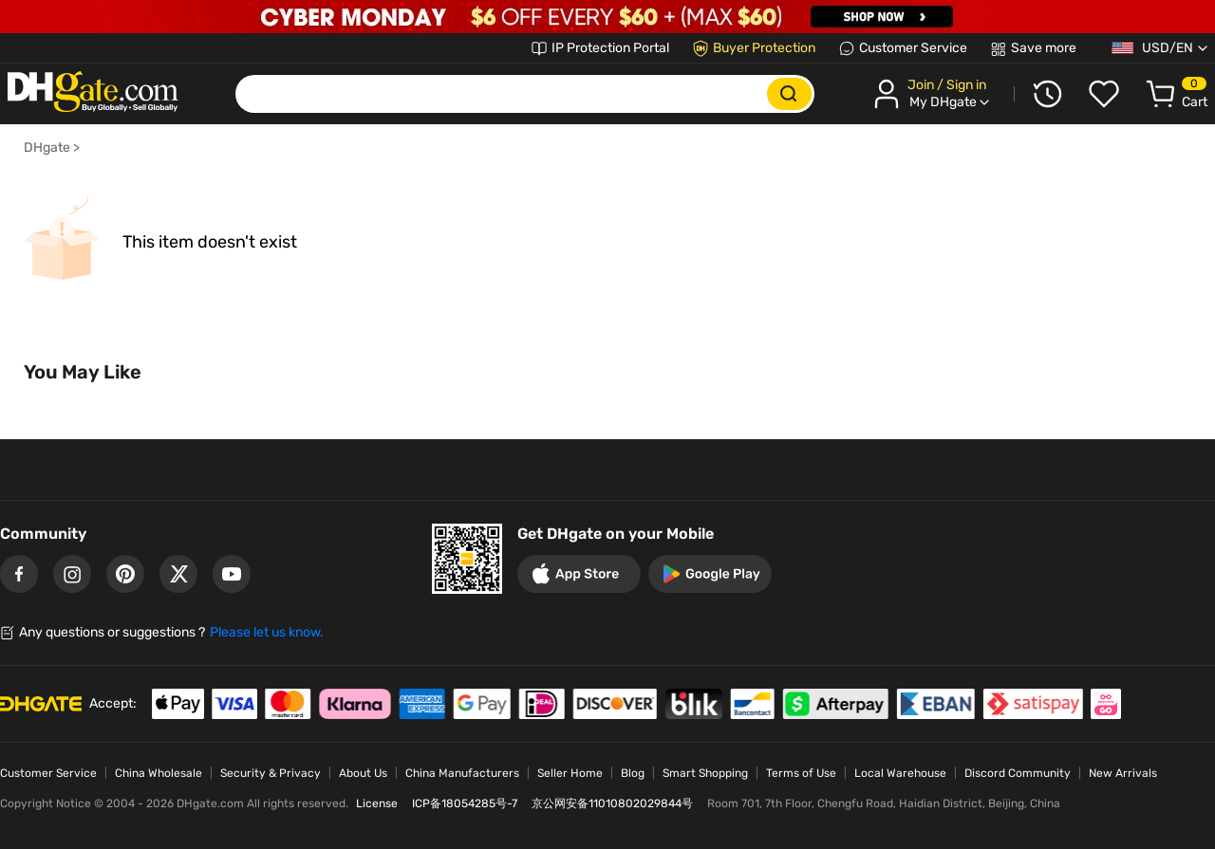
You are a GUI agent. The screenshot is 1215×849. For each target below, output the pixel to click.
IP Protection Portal (610, 48)
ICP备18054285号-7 (464, 803)
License (377, 803)
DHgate (47, 147)
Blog (633, 773)
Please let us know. (267, 632)
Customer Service (913, 48)
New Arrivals (1123, 773)
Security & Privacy (270, 773)
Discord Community (1017, 773)
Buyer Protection (764, 48)
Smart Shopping (705, 773)
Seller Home (570, 773)
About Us (363, 773)
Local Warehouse (900, 773)
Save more (1043, 48)
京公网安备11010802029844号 (612, 803)
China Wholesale (158, 773)
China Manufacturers (462, 773)
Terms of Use (801, 773)
